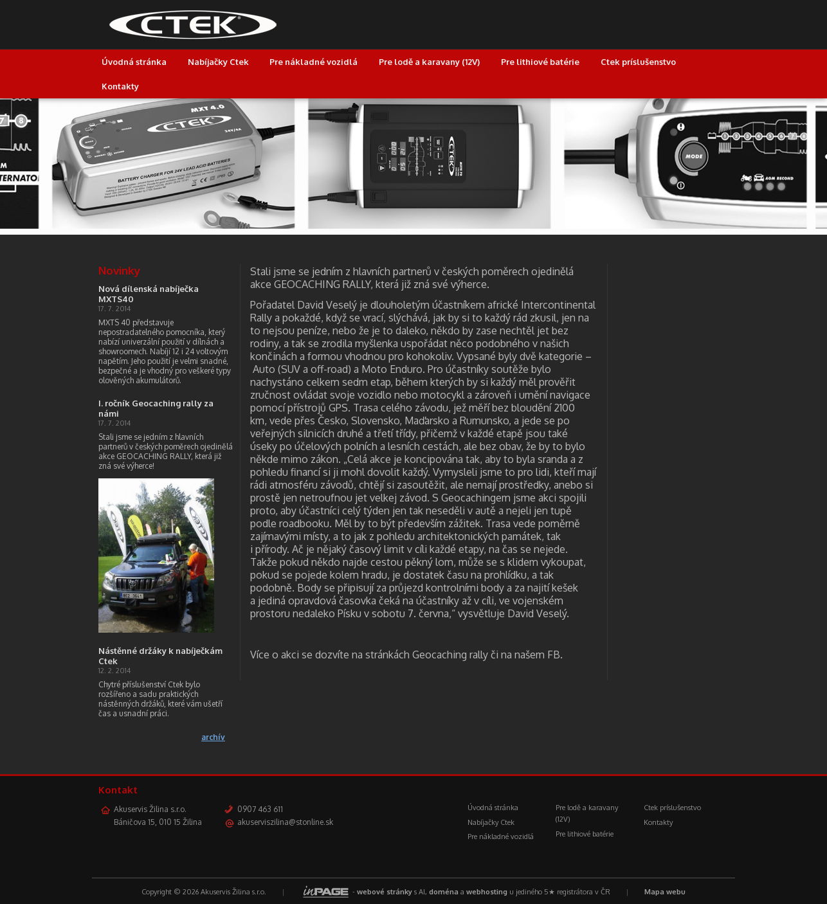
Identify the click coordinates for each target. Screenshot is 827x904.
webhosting (486, 891)
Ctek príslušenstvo (638, 62)
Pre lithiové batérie (540, 62)
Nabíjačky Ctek (218, 62)
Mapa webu (665, 891)
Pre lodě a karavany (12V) (429, 62)
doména (444, 891)
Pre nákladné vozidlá (313, 62)
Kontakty (120, 86)
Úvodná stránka (134, 62)
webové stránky (384, 891)
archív (213, 737)
